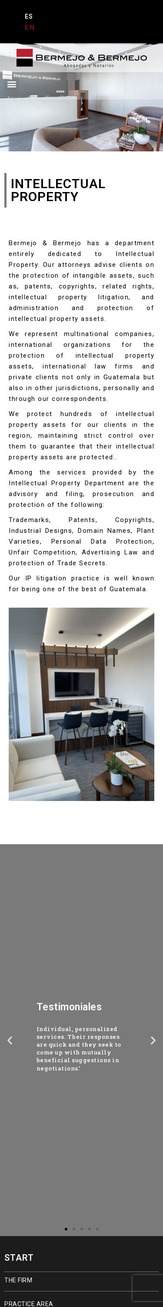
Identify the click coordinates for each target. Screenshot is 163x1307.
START (19, 1258)
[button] (11, 84)
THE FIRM (18, 1280)
